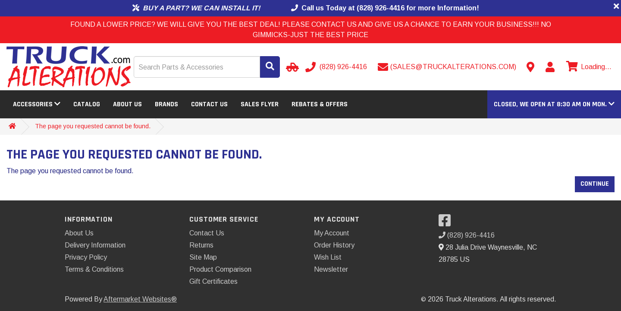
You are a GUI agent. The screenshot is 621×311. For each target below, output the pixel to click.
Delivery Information (95, 245)
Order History (334, 245)
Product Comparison (220, 269)
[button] (554, 104)
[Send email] (447, 67)
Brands (166, 104)
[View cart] (588, 67)
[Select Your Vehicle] (291, 67)
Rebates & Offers (320, 104)
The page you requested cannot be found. (93, 126)
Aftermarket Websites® (140, 299)
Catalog (86, 104)
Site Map (203, 257)
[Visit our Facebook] (447, 223)
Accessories (36, 104)
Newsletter (331, 269)
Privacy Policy (86, 257)
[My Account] (550, 67)
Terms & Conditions (94, 269)
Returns (201, 245)
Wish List (328, 257)
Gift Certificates (213, 281)
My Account (331, 233)
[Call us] (337, 67)
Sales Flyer (260, 104)
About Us (127, 104)
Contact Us (209, 104)
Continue (594, 183)
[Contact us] (530, 67)
